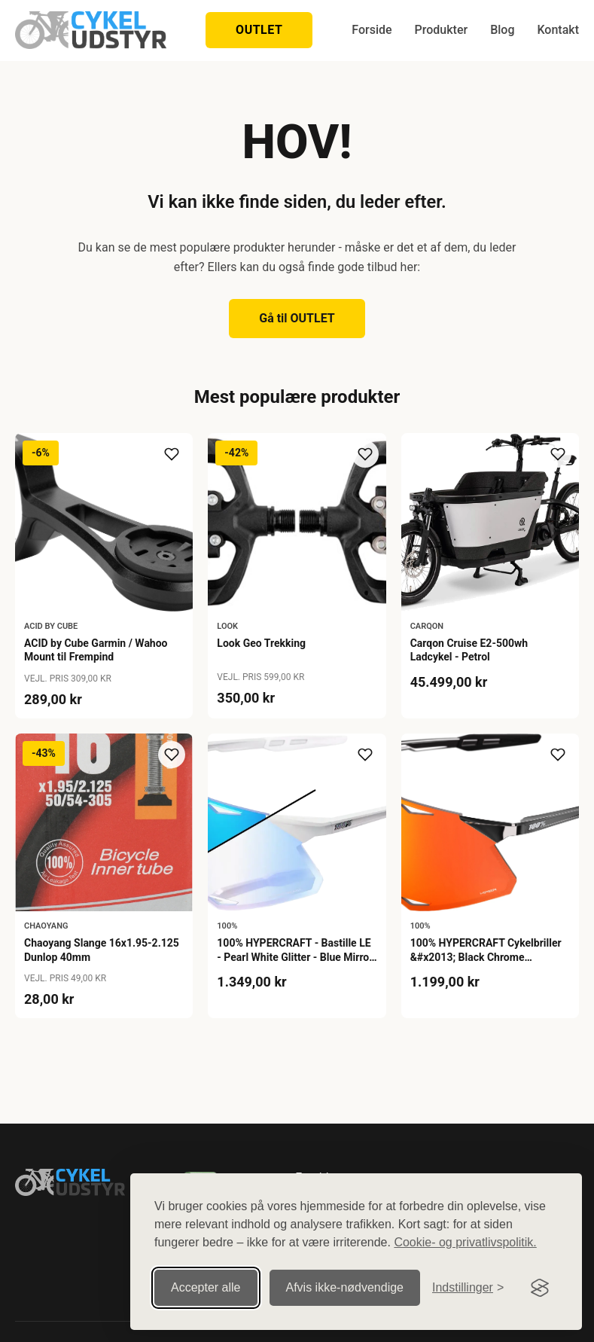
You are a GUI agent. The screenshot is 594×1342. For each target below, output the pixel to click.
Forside (371, 30)
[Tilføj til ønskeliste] (171, 454)
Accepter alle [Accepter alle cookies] (206, 1287)
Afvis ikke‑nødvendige (345, 1287)
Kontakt (558, 30)
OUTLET (259, 30)
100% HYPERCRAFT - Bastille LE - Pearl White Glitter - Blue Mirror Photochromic (295, 956)
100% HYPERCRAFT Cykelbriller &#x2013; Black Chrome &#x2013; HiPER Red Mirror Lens (488, 956)
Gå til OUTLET (297, 318)
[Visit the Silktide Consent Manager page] (540, 1288)
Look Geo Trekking (261, 643)
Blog (502, 30)
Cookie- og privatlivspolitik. (465, 1242)
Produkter (441, 30)
